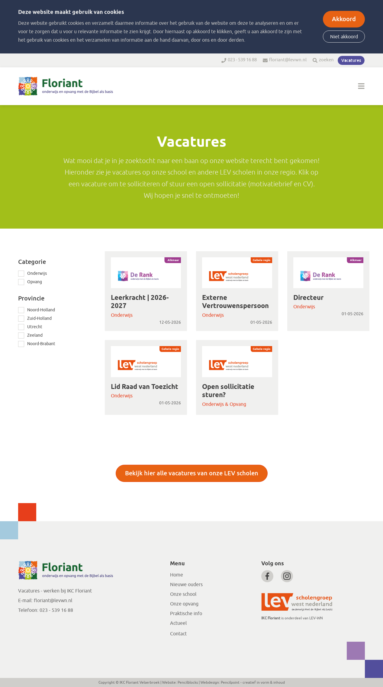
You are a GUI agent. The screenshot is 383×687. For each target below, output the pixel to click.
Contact (178, 634)
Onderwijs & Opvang (224, 404)
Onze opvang (184, 604)
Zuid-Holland (39, 318)
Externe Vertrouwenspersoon (235, 302)
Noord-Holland (41, 310)
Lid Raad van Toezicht (144, 387)
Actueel (178, 623)
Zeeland (35, 335)
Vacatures (351, 60)
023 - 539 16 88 (242, 60)
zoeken (326, 60)
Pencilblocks (188, 682)
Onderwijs (37, 273)
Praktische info (186, 614)
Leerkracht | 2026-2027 (140, 302)
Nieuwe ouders (186, 585)
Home (176, 575)
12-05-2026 (170, 322)
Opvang (34, 281)
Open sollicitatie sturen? (228, 391)
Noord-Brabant (41, 343)
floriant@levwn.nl (288, 60)
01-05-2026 (261, 322)
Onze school (183, 594)
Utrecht (34, 326)
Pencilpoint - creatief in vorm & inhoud (253, 682)
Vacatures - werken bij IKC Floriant (55, 591)
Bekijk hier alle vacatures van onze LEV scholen (191, 473)
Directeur (308, 298)
